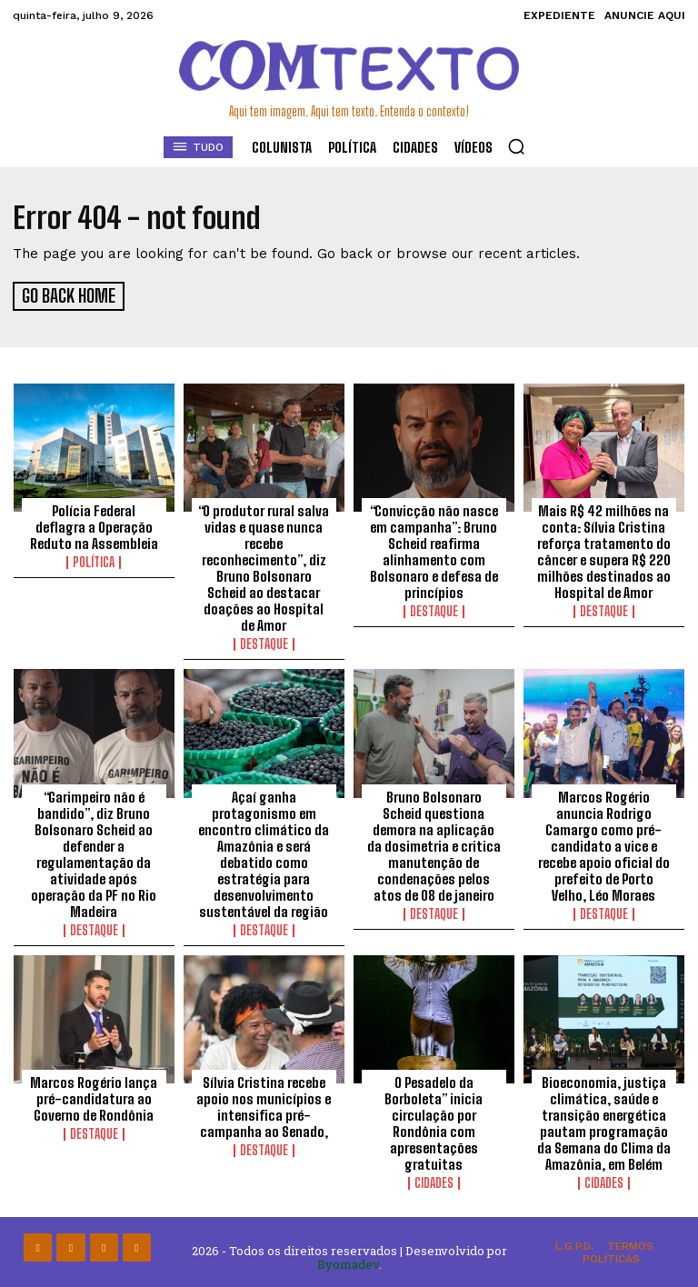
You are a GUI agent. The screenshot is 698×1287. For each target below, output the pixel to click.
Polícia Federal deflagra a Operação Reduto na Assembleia (94, 524)
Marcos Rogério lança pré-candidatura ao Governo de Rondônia (93, 1096)
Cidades (434, 1180)
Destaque (264, 641)
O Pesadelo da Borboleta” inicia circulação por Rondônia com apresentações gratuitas (433, 1121)
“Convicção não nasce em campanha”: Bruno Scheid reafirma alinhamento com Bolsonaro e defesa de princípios (434, 549)
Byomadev (348, 1262)
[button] (516, 146)
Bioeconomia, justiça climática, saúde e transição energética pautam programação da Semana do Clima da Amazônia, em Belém (604, 1121)
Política (94, 560)
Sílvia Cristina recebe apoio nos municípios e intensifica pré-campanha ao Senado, (263, 1104)
